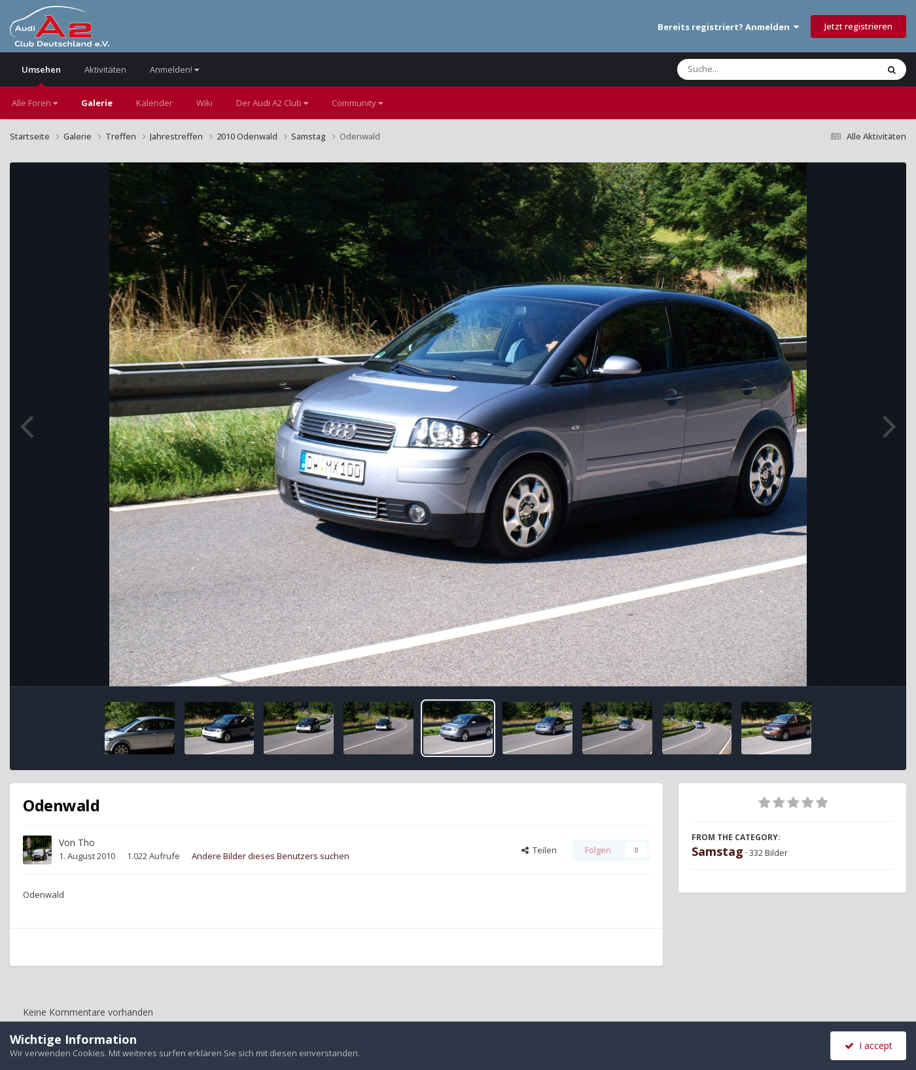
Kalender (154, 103)
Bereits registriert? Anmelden (728, 27)
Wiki (204, 103)
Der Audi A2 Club (272, 103)
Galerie (97, 103)
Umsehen (41, 75)
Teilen (539, 850)
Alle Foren (35, 103)
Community (357, 103)
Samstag (717, 851)
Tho (86, 842)
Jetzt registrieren (858, 26)
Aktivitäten (105, 69)
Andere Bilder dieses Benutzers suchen (270, 856)
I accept (868, 1045)
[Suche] (750, 69)
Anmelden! (174, 69)
